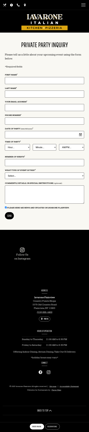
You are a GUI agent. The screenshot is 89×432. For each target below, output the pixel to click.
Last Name (11, 88)
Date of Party (19, 128)
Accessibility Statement (69, 386)
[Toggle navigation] (83, 5)
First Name (11, 74)
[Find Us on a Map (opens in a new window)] (25, 4)
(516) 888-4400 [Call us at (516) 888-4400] (44, 312)
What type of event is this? (20, 170)
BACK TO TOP (44, 410)
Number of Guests (15, 156)
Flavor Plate (56, 390)
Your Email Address (16, 101)
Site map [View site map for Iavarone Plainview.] (52, 386)
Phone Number (13, 115)
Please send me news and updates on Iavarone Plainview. (37, 208)
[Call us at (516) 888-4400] (18, 4)
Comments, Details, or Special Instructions (33, 183)
